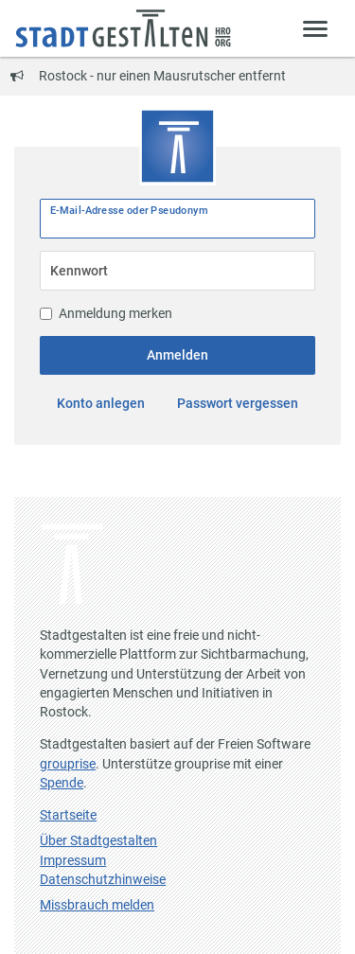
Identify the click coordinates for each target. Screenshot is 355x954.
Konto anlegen (101, 403)
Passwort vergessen (237, 403)
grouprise (68, 763)
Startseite (68, 814)
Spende (61, 782)
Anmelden (177, 354)
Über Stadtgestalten (98, 840)
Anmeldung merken (106, 313)
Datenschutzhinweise (103, 879)
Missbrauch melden (97, 904)
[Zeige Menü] (316, 28)
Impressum (73, 860)
